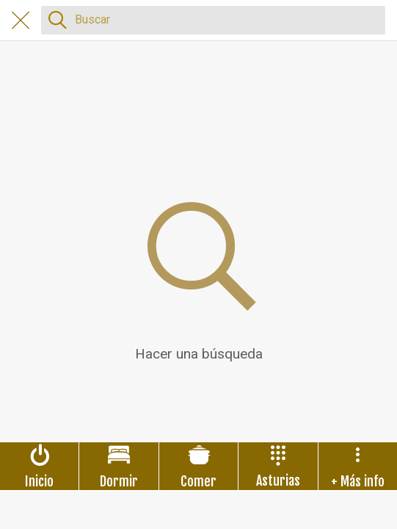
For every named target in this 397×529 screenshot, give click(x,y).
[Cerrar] (20, 20)
